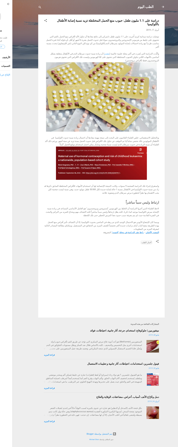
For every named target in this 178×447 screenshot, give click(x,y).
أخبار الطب (134, 242)
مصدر (94, 53)
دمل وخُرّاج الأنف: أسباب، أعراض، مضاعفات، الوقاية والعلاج (115, 396)
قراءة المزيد (37, 355)
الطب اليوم (133, 7)
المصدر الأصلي (140, 232)
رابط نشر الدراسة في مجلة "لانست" (115, 232)
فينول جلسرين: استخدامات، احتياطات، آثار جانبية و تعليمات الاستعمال (111, 363)
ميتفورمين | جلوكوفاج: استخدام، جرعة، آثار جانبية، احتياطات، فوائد (112, 330)
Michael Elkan (82, 439)
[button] (33, 21)
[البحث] (27, 7)
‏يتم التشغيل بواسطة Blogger (89, 434)
